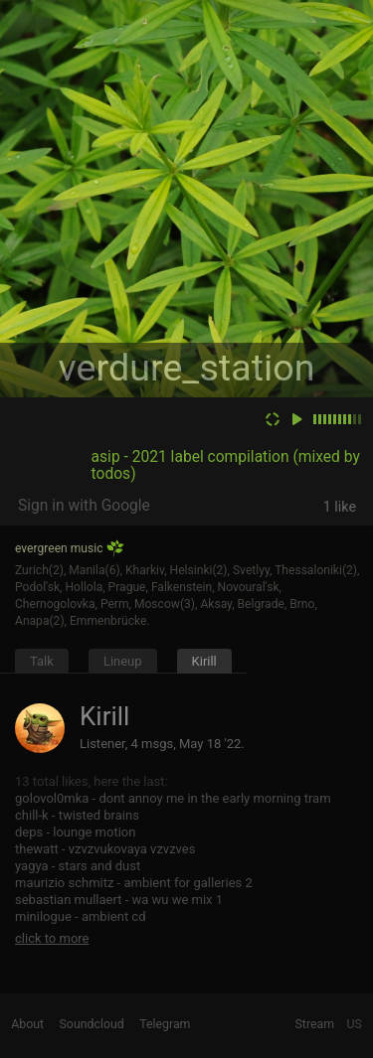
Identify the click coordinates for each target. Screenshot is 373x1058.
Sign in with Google (84, 506)
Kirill (204, 661)
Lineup (122, 661)
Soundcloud (92, 1024)
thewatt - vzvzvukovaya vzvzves (105, 848)
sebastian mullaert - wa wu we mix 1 (119, 899)
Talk (42, 661)
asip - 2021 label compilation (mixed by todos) (226, 465)
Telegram (164, 1024)
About (27, 1024)
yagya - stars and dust (77, 865)
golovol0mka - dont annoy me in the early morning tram (173, 798)
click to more (52, 938)
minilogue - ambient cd (80, 916)
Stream (315, 1024)
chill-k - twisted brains (77, 815)
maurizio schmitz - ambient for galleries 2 (134, 882)
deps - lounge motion (75, 832)
